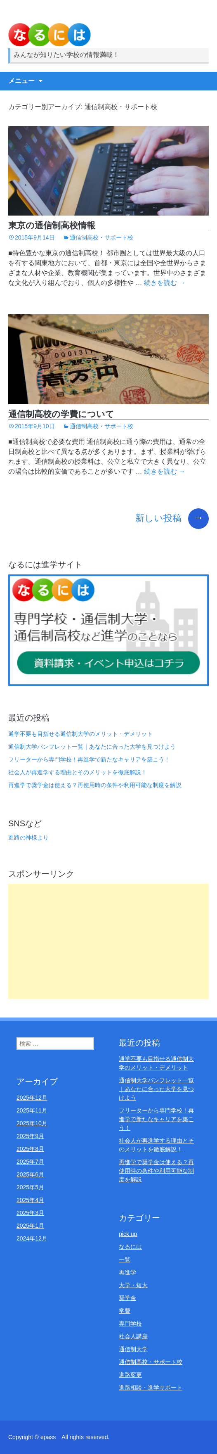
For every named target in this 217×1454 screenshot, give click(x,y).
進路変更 (130, 1374)
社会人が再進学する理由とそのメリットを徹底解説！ (77, 772)
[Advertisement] (108, 941)
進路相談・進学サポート (150, 1387)
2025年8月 (30, 1149)
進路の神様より (28, 837)
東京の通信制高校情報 (51, 225)
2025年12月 (32, 1097)
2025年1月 (30, 1225)
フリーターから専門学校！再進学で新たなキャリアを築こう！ (89, 759)
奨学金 (127, 1298)
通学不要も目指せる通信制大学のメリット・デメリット (80, 734)
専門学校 (130, 1323)
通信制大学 (133, 1349)
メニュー (21, 80)
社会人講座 (133, 1336)
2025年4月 (30, 1200)
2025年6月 (30, 1174)
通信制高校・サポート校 (101, 237)
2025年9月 (30, 1136)
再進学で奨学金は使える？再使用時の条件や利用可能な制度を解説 (95, 785)
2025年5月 (30, 1187)
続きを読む (164, 282)
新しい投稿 (172, 518)
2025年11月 (32, 1110)
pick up (128, 1234)
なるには (130, 1246)
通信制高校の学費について (61, 414)
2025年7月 (30, 1161)
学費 (124, 1310)
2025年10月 (32, 1123)
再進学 (127, 1272)
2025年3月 (30, 1213)
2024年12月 (32, 1238)
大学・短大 (133, 1285)
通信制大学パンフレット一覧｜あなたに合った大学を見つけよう (92, 746)
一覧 (124, 1259)
